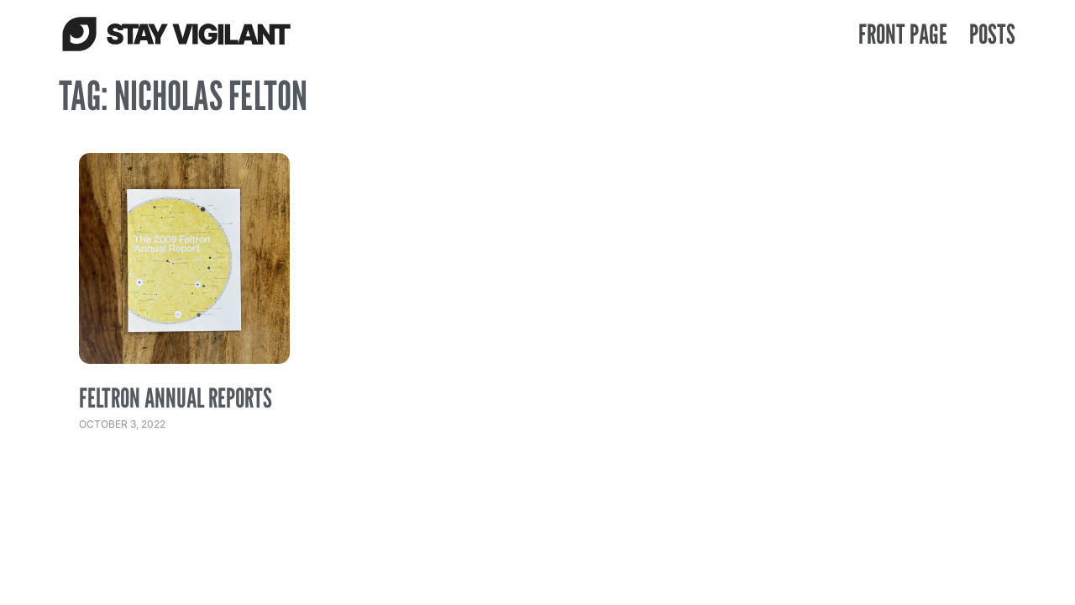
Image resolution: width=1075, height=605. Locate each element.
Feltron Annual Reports (175, 397)
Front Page (902, 34)
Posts (992, 34)
